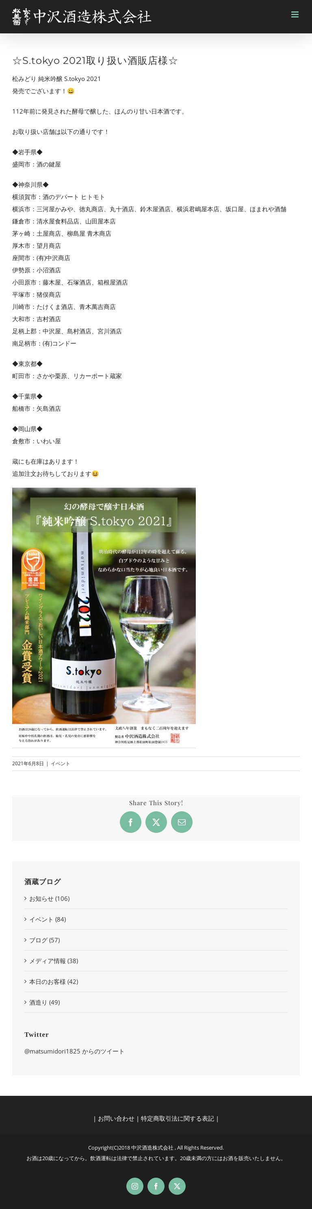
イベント (60, 763)
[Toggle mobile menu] (295, 14)
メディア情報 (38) (53, 961)
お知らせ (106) (49, 898)
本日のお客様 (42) (53, 981)
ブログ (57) (44, 940)
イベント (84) (47, 919)
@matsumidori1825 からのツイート (74, 1051)
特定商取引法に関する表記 (177, 1118)
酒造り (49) (44, 1002)
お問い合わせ (116, 1118)
